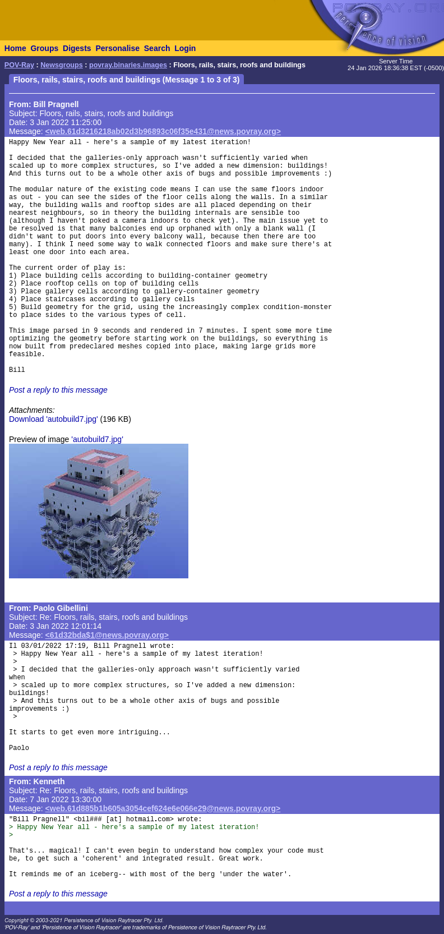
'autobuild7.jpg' (97, 439)
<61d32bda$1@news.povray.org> (107, 635)
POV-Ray (19, 65)
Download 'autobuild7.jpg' (53, 419)
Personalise (117, 48)
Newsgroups (61, 65)
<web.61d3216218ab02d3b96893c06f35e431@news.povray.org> (163, 131)
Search (157, 48)
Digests (77, 48)
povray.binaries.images (128, 65)
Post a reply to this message (58, 389)
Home (15, 48)
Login (185, 48)
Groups (44, 48)
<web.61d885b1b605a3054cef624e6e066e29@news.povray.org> (163, 808)
